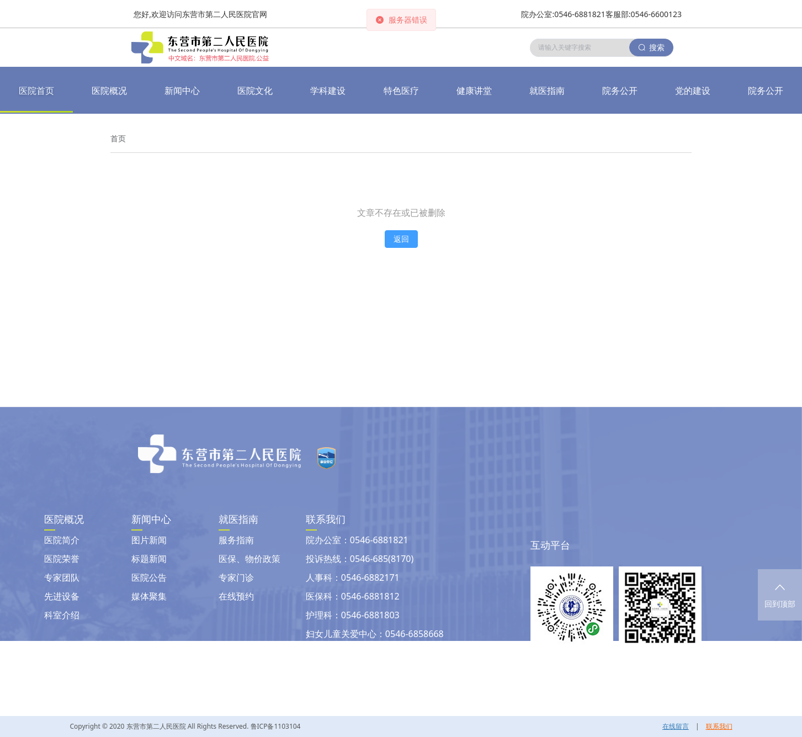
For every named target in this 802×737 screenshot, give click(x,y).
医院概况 (109, 90)
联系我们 (719, 726)
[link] (118, 138)
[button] (182, 90)
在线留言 (675, 726)
